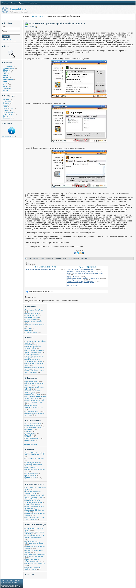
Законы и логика (31, 319)
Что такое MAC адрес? (33, 394)
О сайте (9, 580)
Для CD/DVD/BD (8, 114)
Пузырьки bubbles (31, 381)
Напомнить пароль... (9, 41)
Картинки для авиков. (32, 462)
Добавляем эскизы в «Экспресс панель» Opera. (34, 406)
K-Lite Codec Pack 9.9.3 (33, 424)
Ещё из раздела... (73, 285)
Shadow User (85, 258)
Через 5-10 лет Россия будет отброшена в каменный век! (35, 454)
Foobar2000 (29, 435)
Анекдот (28, 328)
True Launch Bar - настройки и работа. (80, 269)
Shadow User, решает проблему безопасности (57, 23)
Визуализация (8, 112)
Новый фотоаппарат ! (32, 479)
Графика (6, 110)
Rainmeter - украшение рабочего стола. (80, 271)
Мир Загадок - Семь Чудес (34, 310)
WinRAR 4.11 (29, 429)
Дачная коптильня (31, 314)
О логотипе (13, 582)
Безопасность (7, 101)
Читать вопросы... (8, 136)
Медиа (5, 105)
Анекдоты (28, 330)
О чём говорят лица (32, 315)
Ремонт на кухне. (31, 477)
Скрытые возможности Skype (35, 325)
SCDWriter (28, 431)
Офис (5, 107)
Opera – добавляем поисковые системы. (32, 561)
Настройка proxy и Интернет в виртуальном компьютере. (35, 555)
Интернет (6, 99)
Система (6, 103)
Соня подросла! (30, 475)
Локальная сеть (8, 109)
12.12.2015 (31, 27)
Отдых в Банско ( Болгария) (34, 458)
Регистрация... (7, 39)
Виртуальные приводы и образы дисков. (33, 392)
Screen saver (7, 118)
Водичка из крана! (31, 473)
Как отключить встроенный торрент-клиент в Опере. (85, 273)
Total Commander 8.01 (32, 439)
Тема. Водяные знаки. (74, 280)
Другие (5, 116)
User (41, 291)
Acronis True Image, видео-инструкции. (80, 282)
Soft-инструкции (37, 16)
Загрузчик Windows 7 (32, 411)
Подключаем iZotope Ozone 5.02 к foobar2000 (34, 372)
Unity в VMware (72, 276)
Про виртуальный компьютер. (35, 563)
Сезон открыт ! (30, 468)
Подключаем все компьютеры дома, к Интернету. (35, 397)
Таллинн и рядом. (31, 332)
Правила (16, 580)
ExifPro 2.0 (29, 437)
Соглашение (5, 582)
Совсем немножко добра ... (34, 321)
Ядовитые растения (32, 317)
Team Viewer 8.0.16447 (33, 427)
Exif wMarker (29, 440)
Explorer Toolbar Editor (32, 426)
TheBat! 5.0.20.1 (31, 433)
